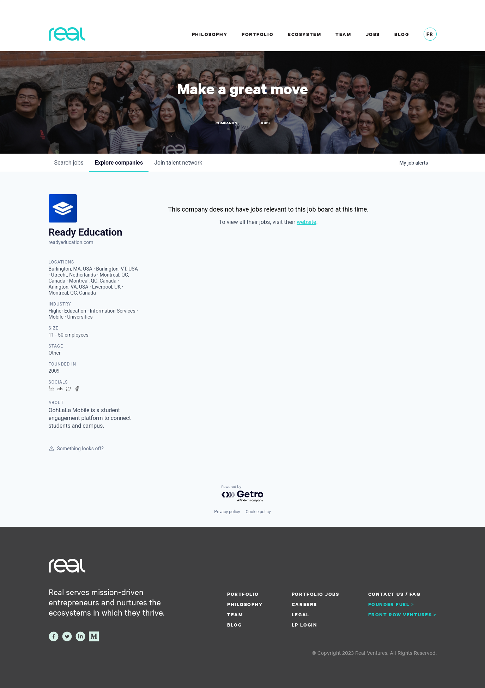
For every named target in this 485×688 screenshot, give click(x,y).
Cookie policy (258, 511)
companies (119, 162)
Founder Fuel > (391, 604)
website (306, 222)
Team (343, 34)
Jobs (373, 34)
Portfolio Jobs (315, 594)
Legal (301, 614)
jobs (69, 162)
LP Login (304, 625)
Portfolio (257, 34)
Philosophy (209, 34)
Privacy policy (227, 511)
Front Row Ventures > (402, 614)
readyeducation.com (71, 242)
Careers (304, 604)
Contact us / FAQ (394, 594)
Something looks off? (76, 448)
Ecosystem (304, 34)
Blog (401, 34)
